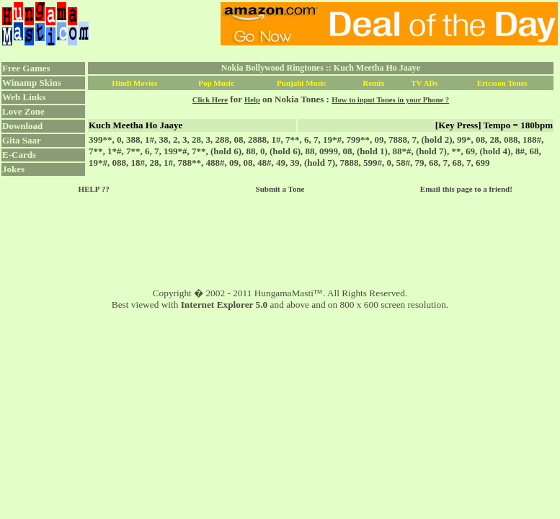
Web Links (23, 97)
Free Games (26, 68)
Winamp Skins (31, 82)
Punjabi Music (301, 83)
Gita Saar (21, 140)
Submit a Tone (280, 189)
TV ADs (424, 83)
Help (252, 100)
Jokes (13, 169)
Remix (374, 83)
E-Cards (19, 154)
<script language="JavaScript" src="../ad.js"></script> (389, 23)
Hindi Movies (134, 83)
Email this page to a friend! (466, 189)
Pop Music (216, 83)
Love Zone (23, 111)
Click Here (210, 100)
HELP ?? (94, 189)
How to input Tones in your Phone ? (390, 100)
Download (22, 125)
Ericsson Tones (502, 83)
